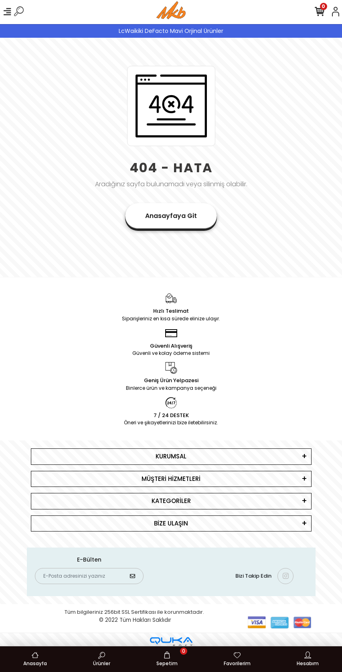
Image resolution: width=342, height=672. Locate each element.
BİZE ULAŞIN (171, 523)
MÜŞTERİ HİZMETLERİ (171, 478)
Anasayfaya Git (171, 215)
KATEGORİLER (171, 501)
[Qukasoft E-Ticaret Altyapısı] (171, 642)
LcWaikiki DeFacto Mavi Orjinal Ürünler (171, 31)
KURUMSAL (171, 456)
